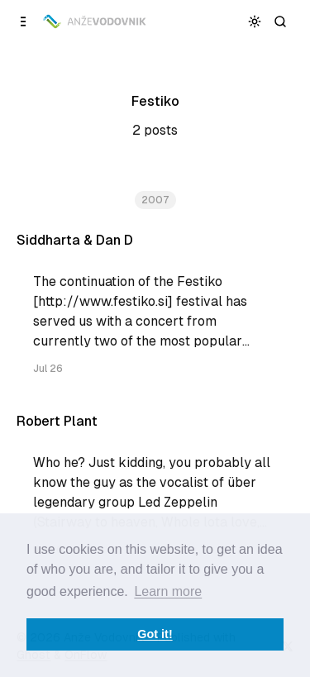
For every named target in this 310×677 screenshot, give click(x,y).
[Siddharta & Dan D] (155, 311)
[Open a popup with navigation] (23, 21)
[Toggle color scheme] (255, 21)
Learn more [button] (168, 591)
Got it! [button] (154, 634)
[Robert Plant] (155, 492)
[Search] (280, 21)
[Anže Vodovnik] (95, 21)
